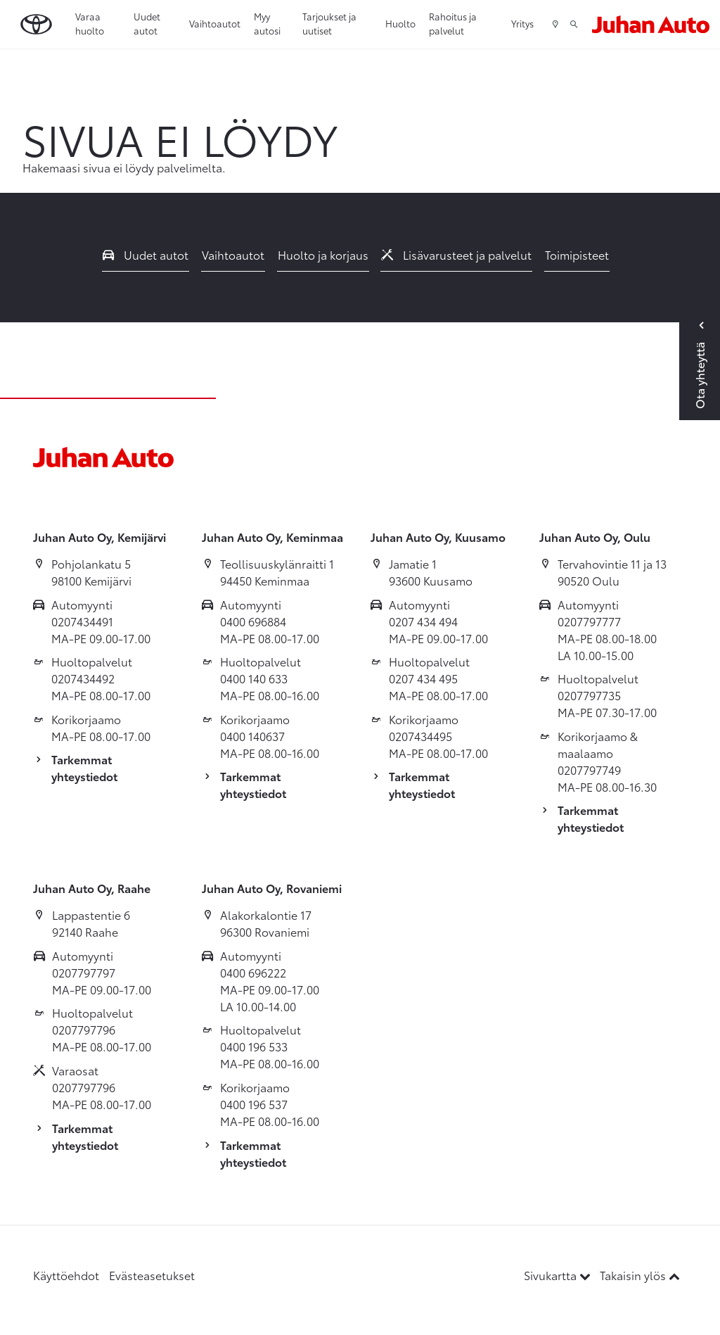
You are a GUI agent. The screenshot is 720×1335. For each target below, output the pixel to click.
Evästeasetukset (152, 1275)
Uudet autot (147, 23)
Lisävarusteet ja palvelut (456, 254)
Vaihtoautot (214, 23)
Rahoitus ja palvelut (453, 23)
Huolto (400, 23)
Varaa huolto (89, 23)
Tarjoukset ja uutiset (329, 23)
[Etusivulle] (650, 24)
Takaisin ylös (640, 1275)
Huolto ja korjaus (323, 254)
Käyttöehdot (66, 1275)
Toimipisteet (577, 254)
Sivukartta (558, 1275)
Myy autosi (267, 23)
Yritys (522, 23)
